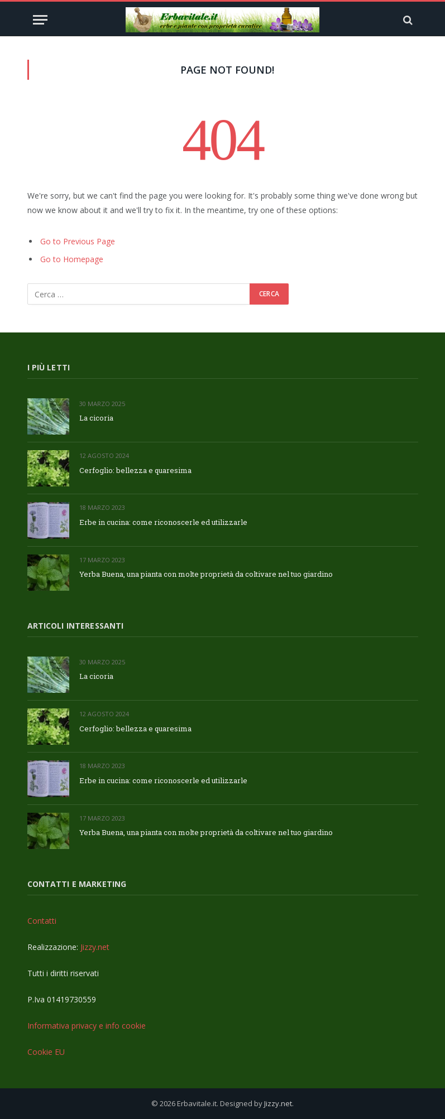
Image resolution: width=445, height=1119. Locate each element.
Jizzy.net (94, 947)
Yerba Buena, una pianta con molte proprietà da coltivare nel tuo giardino (206, 574)
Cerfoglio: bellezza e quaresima (135, 470)
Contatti (41, 920)
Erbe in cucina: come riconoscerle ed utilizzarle (163, 522)
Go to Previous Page (77, 241)
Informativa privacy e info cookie (86, 1025)
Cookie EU (46, 1051)
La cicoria (96, 418)
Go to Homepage (71, 259)
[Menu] (40, 19)
